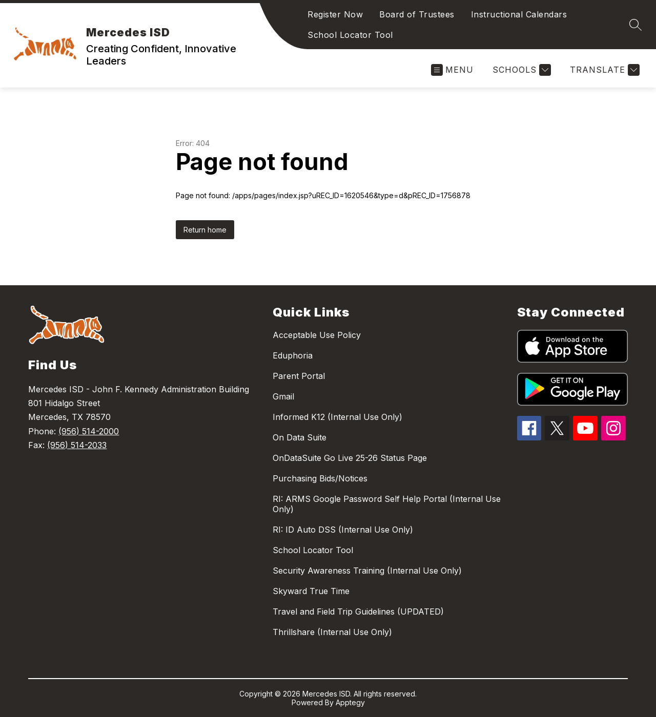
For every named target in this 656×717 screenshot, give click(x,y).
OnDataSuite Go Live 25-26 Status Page (350, 458)
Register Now (335, 14)
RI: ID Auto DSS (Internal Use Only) (343, 529)
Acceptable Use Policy (317, 335)
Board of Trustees (417, 14)
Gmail (283, 396)
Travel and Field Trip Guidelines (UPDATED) (358, 611)
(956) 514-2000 (88, 431)
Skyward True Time (311, 591)
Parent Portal (299, 376)
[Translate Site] (603, 70)
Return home (205, 229)
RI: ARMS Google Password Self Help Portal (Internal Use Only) (387, 504)
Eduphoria (293, 355)
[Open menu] (452, 70)
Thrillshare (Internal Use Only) (332, 632)
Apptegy (350, 702)
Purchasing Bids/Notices (320, 478)
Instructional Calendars (519, 14)
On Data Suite (299, 437)
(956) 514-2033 (77, 445)
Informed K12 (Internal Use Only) (337, 417)
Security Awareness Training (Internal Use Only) (367, 570)
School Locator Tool (350, 35)
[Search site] (635, 24)
